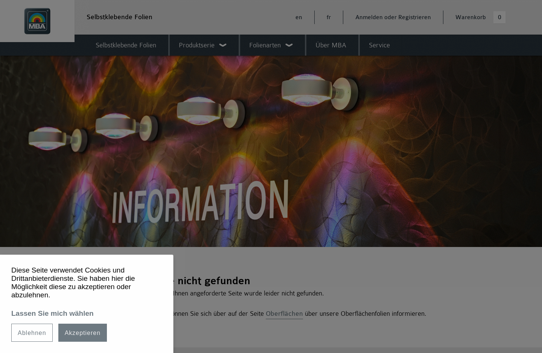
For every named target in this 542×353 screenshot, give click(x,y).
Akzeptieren (83, 333)
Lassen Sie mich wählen (52, 313)
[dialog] (87, 304)
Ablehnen (32, 333)
